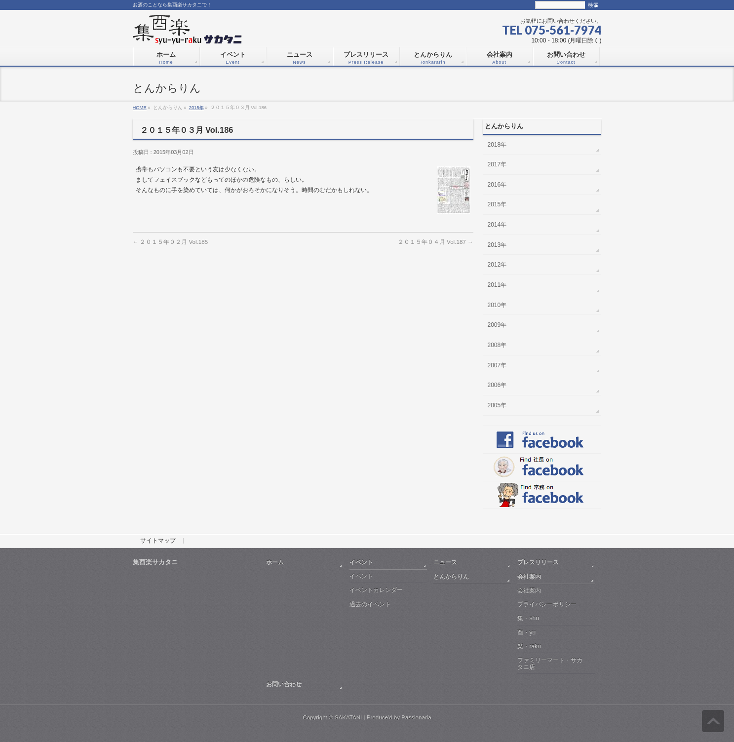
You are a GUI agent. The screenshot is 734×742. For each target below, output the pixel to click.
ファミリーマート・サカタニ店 (549, 663)
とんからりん (451, 576)
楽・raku (529, 646)
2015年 (196, 107)
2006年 (497, 385)
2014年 (497, 224)
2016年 (497, 184)
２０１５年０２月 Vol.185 (170, 241)
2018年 (497, 144)
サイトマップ (158, 541)
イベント (361, 562)
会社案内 (529, 576)
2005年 (497, 405)
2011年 (497, 284)
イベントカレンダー (376, 589)
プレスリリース (538, 562)
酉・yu (526, 632)
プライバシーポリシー (547, 604)
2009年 (497, 324)
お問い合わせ (284, 684)
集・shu (528, 618)
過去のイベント (370, 604)
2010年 (497, 305)
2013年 (497, 244)
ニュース (445, 562)
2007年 (497, 365)
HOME (140, 107)
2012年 (497, 264)
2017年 (497, 164)
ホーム (275, 562)
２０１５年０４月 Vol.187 (435, 241)
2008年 (497, 345)
